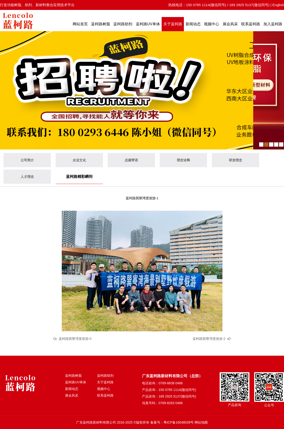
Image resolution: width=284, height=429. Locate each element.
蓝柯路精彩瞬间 (79, 177)
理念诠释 (183, 160)
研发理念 (235, 160)
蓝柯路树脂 (100, 24)
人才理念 (27, 177)
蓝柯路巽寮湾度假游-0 (75, 339)
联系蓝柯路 (250, 24)
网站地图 (201, 422)
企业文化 (79, 160)
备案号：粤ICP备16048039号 (172, 422)
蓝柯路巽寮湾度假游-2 (209, 339)
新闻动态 (193, 24)
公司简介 (27, 160)
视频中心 (211, 24)
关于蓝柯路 (172, 24)
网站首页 (80, 24)
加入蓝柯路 (272, 24)
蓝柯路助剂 (122, 24)
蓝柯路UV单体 (148, 24)
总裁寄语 (131, 160)
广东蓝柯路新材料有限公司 (96, 422)
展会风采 (230, 24)
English (278, 5)
